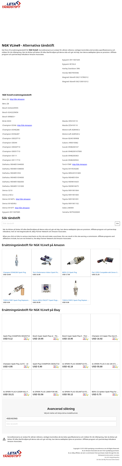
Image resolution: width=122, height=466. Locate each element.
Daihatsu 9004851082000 (13, 181)
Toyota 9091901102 (70, 203)
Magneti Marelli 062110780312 (75, 77)
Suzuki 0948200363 (70, 155)
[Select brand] (61, 419)
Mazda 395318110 (70, 121)
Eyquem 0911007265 (71, 60)
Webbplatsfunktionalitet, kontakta (108, 455)
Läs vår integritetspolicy (111, 457)
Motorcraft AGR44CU (71, 129)
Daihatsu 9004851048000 (13, 168)
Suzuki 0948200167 (70, 147)
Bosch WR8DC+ (8, 116)
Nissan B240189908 (70, 138)
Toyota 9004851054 (70, 177)
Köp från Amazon (17, 99)
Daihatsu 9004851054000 (13, 177)
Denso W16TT (8, 208)
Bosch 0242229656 (10, 112)
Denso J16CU (7, 195)
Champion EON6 (9, 125)
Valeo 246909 (68, 208)
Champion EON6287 (10, 134)
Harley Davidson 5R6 (71, 68)
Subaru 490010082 (70, 142)
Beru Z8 (5, 103)
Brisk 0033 (6, 121)
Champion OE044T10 (11, 147)
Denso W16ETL (8, 199)
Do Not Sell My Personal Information (108, 459)
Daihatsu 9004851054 (11, 173)
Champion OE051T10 (11, 151)
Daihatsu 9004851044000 (13, 164)
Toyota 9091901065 (70, 195)
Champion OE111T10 (11, 160)
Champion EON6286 (10, 129)
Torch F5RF (66, 164)
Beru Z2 (5, 99)
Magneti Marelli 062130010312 (75, 81)
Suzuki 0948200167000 (72, 151)
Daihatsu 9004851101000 (13, 186)
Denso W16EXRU (9, 203)
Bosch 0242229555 (10, 108)
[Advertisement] (61, 25)
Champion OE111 (9, 155)
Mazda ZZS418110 (70, 125)
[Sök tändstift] (58, 223)
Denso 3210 (7, 190)
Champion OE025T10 (11, 138)
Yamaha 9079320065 (71, 212)
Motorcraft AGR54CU (71, 134)
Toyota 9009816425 (70, 181)
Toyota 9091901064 (70, 190)
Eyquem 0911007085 (11, 212)
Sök (117, 223)
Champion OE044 (9, 142)
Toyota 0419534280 (70, 168)
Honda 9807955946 (70, 73)
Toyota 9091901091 (70, 199)
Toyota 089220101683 (71, 173)
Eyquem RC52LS (69, 64)
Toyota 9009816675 (70, 186)
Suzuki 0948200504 (70, 160)
